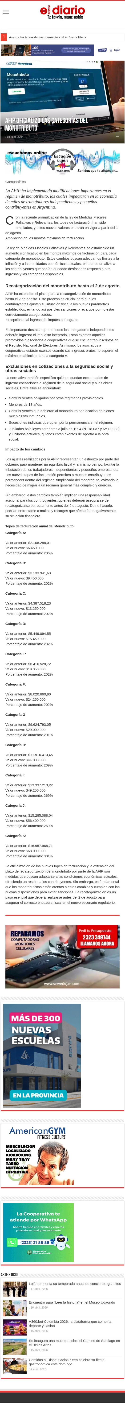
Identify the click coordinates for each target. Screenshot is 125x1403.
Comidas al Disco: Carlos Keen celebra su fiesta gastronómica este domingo (67, 1362)
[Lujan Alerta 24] (62, 50)
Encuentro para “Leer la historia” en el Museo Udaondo (72, 1302)
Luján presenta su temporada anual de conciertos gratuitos (75, 1284)
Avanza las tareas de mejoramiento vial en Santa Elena (47, 37)
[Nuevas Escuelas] (42, 1055)
